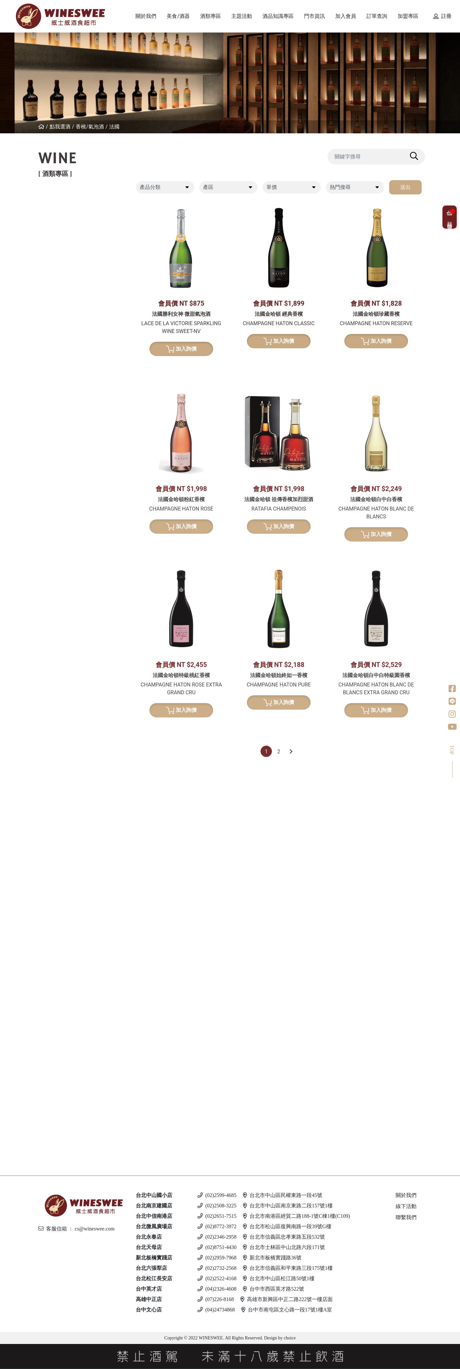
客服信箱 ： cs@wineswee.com (76, 1228)
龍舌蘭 (55, 679)
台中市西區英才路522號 (273, 1289)
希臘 (58, 328)
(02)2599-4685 (217, 1195)
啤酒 (52, 1047)
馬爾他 (60, 1070)
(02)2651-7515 (217, 1216)
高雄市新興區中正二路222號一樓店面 (286, 1299)
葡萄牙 (60, 256)
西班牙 (60, 245)
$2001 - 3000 (68, 1003)
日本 (58, 597)
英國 (58, 852)
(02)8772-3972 (217, 1226)
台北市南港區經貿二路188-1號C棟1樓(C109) (296, 1216)
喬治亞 (60, 267)
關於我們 (406, 1195)
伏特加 (55, 1019)
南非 (58, 405)
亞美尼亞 (63, 278)
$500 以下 (64, 1148)
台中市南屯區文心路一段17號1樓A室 (286, 1309)
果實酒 (60, 741)
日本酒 (55, 707)
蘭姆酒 (55, 969)
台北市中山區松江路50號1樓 (278, 1278)
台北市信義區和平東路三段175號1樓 (288, 1268)
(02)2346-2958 (217, 1237)
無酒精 (55, 1136)
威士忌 (55, 563)
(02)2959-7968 (217, 1257)
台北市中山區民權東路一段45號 (282, 1195)
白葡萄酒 (58, 316)
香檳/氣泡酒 (90, 127)
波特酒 (55, 535)
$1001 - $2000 (72, 476)
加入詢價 (181, 349)
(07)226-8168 (216, 1299)
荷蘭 (58, 652)
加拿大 (60, 902)
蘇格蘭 (60, 619)
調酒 (52, 1108)
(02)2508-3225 (217, 1205)
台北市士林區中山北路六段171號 (284, 1247)
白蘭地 (55, 780)
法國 (114, 127)
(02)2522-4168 (217, 1278)
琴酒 (52, 919)
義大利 (60, 234)
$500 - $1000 (71, 466)
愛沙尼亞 (63, 1092)
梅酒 (58, 730)
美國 (58, 300)
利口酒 (55, 841)
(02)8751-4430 (217, 1247)
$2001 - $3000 (72, 486)
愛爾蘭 (60, 608)
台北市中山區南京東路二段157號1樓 (288, 1205)
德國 (58, 350)
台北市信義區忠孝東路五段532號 (284, 1237)
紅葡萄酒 (58, 200)
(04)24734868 (216, 1309)
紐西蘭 (60, 211)
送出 (405, 187)
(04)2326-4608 (217, 1289)
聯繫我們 (406, 1217)
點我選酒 (60, 127)
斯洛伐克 (63, 1120)
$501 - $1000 (68, 980)
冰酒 (52, 891)
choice (289, 1338)
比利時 (60, 630)
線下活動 (406, 1206)
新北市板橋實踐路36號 (272, 1257)
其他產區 (63, 289)
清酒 (58, 719)
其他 (58, 763)
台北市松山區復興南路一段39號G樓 (287, 1226)
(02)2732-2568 (217, 1268)
